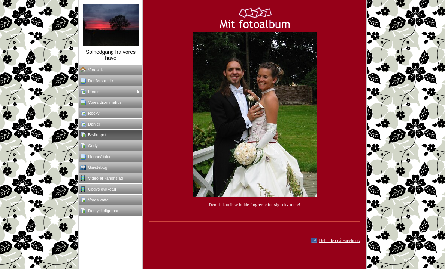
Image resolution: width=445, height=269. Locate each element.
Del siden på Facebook (339, 240)
